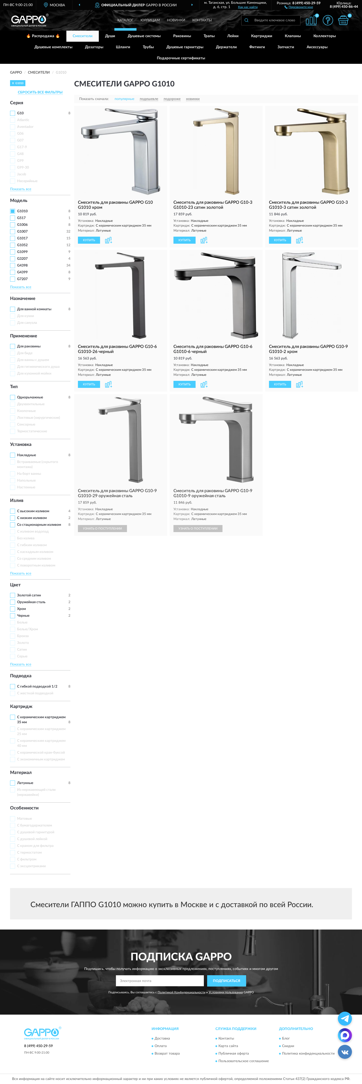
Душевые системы (144, 36)
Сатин (22, 649)
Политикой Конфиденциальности (181, 992)
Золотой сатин (29, 595)
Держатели (226, 47)
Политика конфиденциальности (308, 1054)
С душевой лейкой (32, 839)
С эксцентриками (31, 866)
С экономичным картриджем (41, 759)
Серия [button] (16, 103)
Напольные (26, 480)
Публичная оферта (233, 1054)
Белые (22, 622)
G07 (20, 140)
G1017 (22, 238)
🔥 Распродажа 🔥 (43, 36)
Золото (23, 643)
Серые (22, 656)
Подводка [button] (20, 676)
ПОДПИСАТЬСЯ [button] (226, 981)
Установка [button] (20, 444)
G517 (21, 218)
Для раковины (28, 346)
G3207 (22, 259)
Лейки (233, 36)
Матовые (24, 818)
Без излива (25, 538)
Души (110, 36)
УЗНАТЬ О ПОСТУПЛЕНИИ (102, 528)
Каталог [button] (125, 20)
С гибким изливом (32, 545)
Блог (286, 1039)
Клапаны (293, 36)
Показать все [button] (20, 189)
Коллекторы (324, 36)
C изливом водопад (33, 531)
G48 (20, 154)
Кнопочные (26, 411)
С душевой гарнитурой (35, 832)
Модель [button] (18, 200)
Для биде (24, 353)
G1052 (22, 245)
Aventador (25, 127)
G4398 (22, 265)
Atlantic (23, 120)
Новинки (176, 20)
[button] (299, 6)
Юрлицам (150, 20)
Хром (21, 609)
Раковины (182, 36)
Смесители (83, 36)
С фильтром (26, 859)
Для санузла (27, 323)
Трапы (209, 36)
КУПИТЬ (89, 240)
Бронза (23, 636)
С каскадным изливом (35, 552)
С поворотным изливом (36, 565)
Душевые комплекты (53, 47)
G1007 (22, 231)
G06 (20, 133)
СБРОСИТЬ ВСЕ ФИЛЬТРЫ (40, 92)
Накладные (26, 455)
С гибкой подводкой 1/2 (37, 686)
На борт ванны (29, 474)
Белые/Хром (27, 629)
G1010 (22, 211)
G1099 (22, 252)
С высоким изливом (33, 511)
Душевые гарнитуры (184, 47)
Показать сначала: (94, 99)
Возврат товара (167, 1054)
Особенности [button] (24, 808)
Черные (23, 615)
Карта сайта (228, 1046)
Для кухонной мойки (34, 373)
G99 (20, 161)
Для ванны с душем (33, 360)
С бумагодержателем (34, 825)
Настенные (26, 487)
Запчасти (286, 47)
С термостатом (29, 852)
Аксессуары (317, 47)
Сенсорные (26, 424)
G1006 (22, 225)
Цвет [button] (15, 585)
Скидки (288, 1046)
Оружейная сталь (31, 602)
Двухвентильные (30, 404)
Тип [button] (14, 387)
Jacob (21, 174)
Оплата (161, 1046)
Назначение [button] (22, 298)
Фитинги (257, 47)
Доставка (162, 1039)
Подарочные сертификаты (181, 58)
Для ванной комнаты (34, 309)
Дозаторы (94, 47)
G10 (20, 113)
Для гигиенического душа (38, 367)
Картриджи (261, 36)
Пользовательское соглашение (243, 1061)
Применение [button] (23, 336)
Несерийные (27, 181)
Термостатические (32, 431)
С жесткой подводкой (35, 693)
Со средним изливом (34, 558)
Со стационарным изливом (39, 525)
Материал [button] (21, 772)
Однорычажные (30, 397)
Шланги (123, 47)
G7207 (22, 279)
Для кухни (25, 316)
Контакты (202, 20)
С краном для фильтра (35, 846)
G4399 (22, 272)
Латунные (25, 783)
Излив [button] (16, 500)
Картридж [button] (21, 706)
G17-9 (22, 147)
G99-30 (23, 167)
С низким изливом (32, 518)
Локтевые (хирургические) (38, 418)
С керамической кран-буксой (41, 752)
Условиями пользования (226, 992)
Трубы (148, 47)
